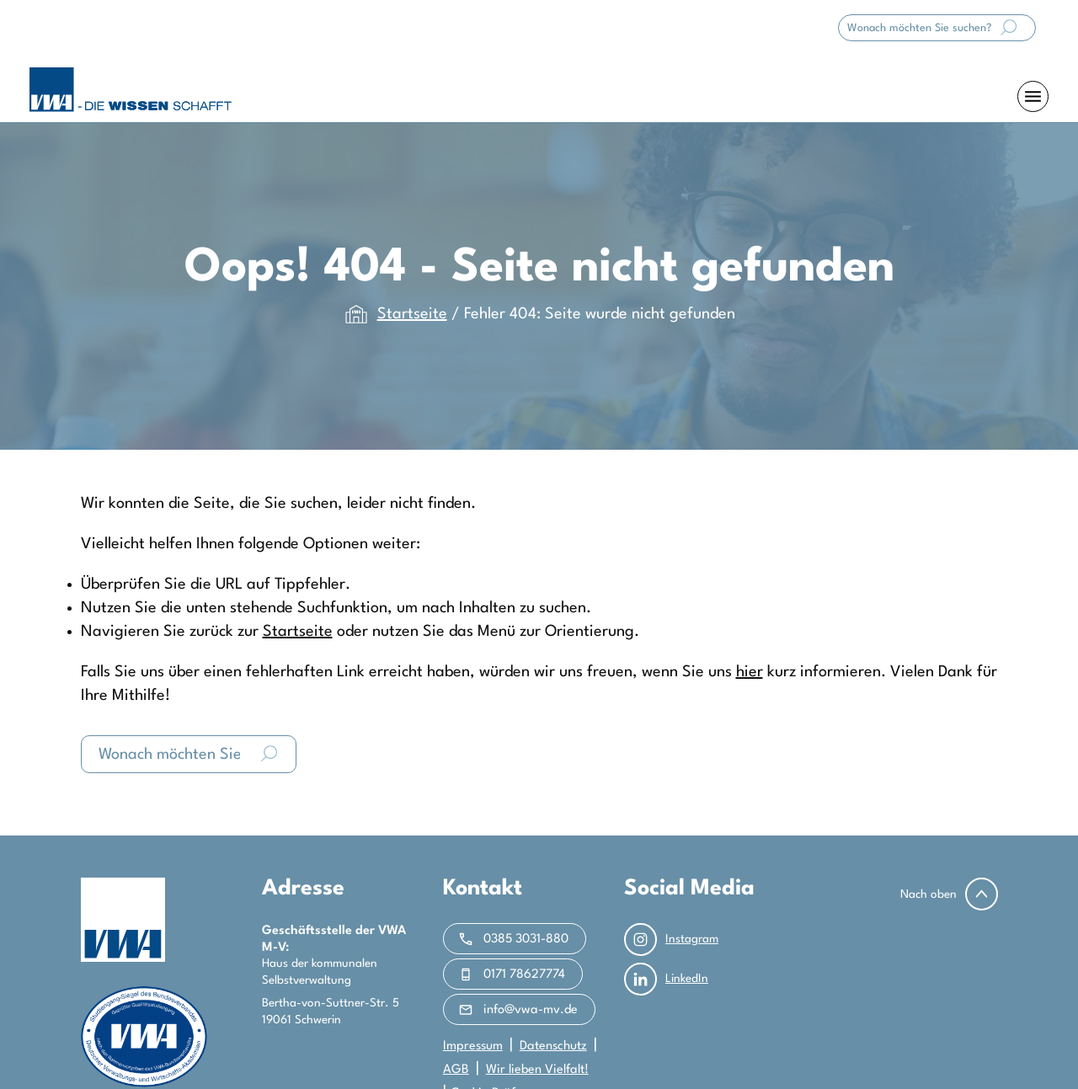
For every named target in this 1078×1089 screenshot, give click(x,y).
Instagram (671, 939)
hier (749, 672)
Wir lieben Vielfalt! (537, 1070)
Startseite (412, 314)
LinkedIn (666, 979)
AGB (456, 1070)
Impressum (473, 1046)
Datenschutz (553, 1046)
